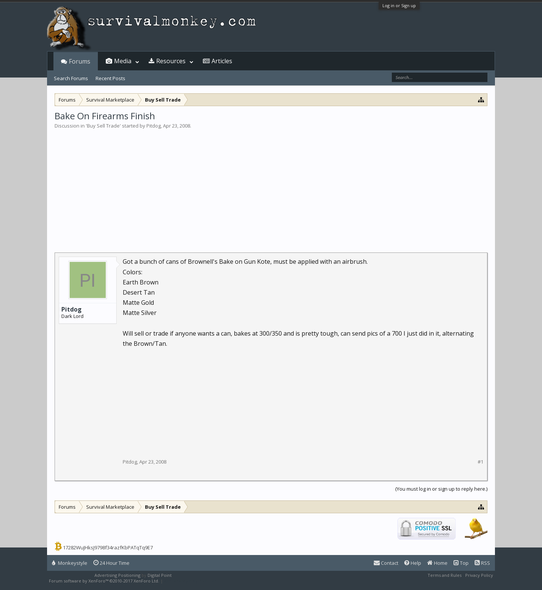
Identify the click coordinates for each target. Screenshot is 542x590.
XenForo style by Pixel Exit (190, 581)
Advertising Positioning (117, 575)
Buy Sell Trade (103, 125)
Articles (222, 61)
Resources (171, 61)
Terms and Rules (444, 575)
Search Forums (71, 78)
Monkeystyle (69, 563)
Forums (79, 61)
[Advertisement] (271, 186)
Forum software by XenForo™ (104, 581)
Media (122, 61)
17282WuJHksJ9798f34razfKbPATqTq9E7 (108, 547)
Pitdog (153, 125)
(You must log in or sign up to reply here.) (441, 488)
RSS (482, 563)
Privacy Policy (479, 575)
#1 (480, 462)
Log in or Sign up (399, 5)
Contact (386, 563)
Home (437, 563)
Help (412, 563)
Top (461, 563)
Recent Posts (110, 78)
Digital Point (160, 575)
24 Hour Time (111, 563)
